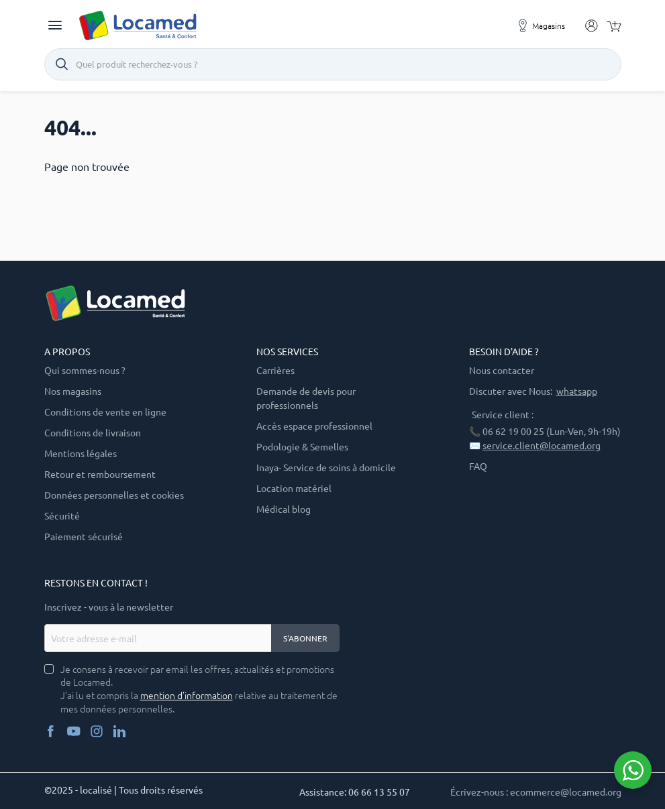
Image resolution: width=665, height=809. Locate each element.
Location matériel (293, 488)
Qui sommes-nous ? (84, 370)
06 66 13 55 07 (379, 792)
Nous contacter (501, 370)
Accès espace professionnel (314, 426)
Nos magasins (72, 391)
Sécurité (62, 515)
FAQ (478, 466)
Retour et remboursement (100, 474)
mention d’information (186, 695)
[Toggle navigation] (55, 25)
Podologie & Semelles (302, 446)
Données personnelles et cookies (114, 495)
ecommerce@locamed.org (565, 792)
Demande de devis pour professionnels (306, 398)
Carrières (275, 370)
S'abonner (305, 638)
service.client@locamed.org (541, 445)
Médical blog (283, 509)
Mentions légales (80, 453)
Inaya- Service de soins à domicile (326, 467)
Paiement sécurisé (83, 536)
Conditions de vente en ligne (105, 412)
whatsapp (576, 391)
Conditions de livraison (92, 432)
